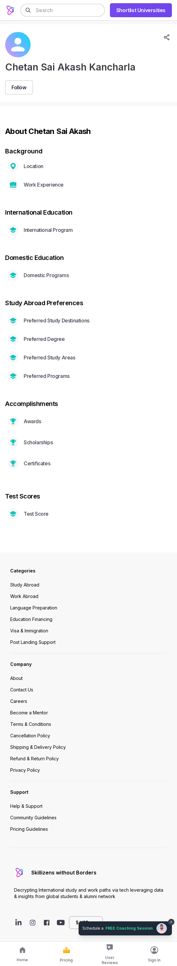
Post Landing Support (33, 642)
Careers (18, 701)
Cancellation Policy (30, 735)
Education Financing (31, 619)
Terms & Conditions (30, 724)
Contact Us (21, 689)
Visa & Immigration (29, 630)
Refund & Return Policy (34, 758)
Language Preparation (33, 607)
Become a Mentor (29, 712)
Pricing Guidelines (29, 829)
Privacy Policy (25, 770)
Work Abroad (24, 596)
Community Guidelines (33, 817)
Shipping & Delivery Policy (38, 747)
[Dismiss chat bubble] (171, 922)
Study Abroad (24, 584)
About (16, 678)
